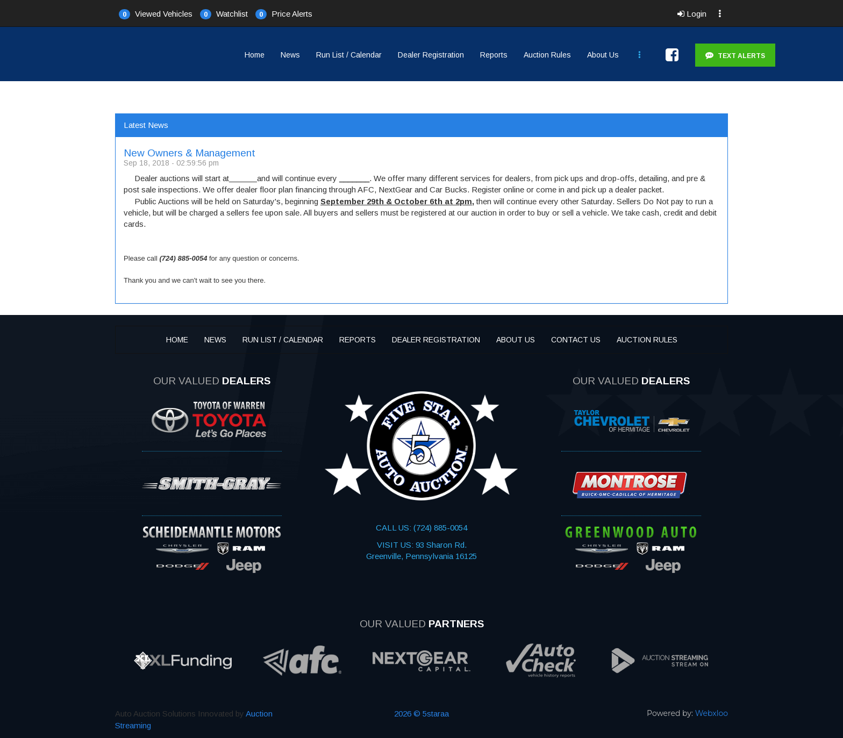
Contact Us (576, 339)
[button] (155, 13)
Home (255, 55)
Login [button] (691, 13)
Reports (494, 55)
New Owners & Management (189, 153)
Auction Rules (547, 55)
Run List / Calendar (349, 55)
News (290, 55)
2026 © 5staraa (421, 713)
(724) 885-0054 (439, 527)
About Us (603, 55)
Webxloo (711, 713)
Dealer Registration (431, 55)
